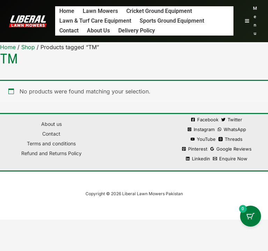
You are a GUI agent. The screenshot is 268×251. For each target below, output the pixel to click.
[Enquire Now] (230, 158)
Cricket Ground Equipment (160, 11)
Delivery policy (137, 30)
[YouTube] (203, 139)
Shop (28, 47)
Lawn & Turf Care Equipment (96, 20)
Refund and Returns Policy (51, 153)
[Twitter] (231, 119)
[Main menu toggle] (250, 21)
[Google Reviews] (231, 149)
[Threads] (230, 139)
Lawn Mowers (101, 11)
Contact (69, 30)
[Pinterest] (194, 149)
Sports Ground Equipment (172, 20)
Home (67, 11)
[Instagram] (201, 129)
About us (99, 30)
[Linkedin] (198, 158)
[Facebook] (204, 119)
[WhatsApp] (231, 129)
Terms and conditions (51, 143)
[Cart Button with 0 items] (250, 216)
